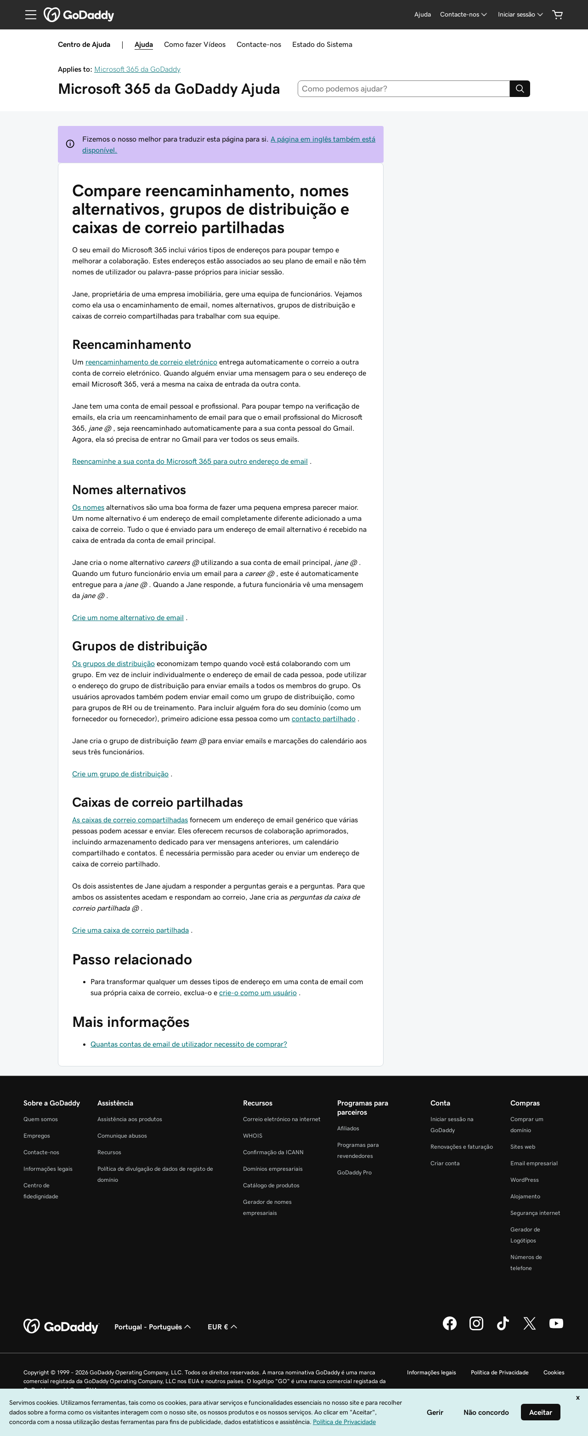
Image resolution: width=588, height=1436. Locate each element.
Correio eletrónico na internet (282, 1119)
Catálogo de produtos (271, 1185)
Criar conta (445, 1163)
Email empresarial (534, 1163)
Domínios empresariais (273, 1169)
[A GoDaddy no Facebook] (449, 1329)
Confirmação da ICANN (273, 1152)
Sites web (522, 1147)
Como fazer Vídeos (195, 44)
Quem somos (40, 1119)
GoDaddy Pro (354, 1172)
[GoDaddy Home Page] (61, 1326)
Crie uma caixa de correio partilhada (130, 930)
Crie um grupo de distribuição (120, 773)
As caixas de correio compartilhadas (130, 819)
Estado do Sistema (322, 44)
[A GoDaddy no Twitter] (529, 1329)
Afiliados (348, 1128)
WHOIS (252, 1136)
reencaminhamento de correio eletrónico (151, 361)
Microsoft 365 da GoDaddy (137, 69)
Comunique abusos (122, 1136)
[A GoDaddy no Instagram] (476, 1329)
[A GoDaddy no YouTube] (556, 1329)
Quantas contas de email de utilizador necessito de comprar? (188, 1044)
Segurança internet (535, 1213)
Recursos (109, 1152)
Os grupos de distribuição (113, 663)
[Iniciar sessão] (521, 14)
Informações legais (48, 1169)
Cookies (554, 1372)
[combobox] (404, 89)
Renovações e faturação (461, 1147)
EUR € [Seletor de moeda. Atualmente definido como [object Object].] (223, 1326)
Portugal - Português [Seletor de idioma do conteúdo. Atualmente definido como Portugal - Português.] (153, 1326)
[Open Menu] (27, 14)
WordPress (524, 1180)
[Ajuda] (423, 14)
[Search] (520, 88)
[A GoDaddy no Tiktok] (503, 1329)
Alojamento (525, 1196)
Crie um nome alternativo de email (128, 617)
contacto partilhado (324, 718)
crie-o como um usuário (258, 992)
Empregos (36, 1136)
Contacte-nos (259, 44)
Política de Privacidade (500, 1372)
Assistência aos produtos (129, 1119)
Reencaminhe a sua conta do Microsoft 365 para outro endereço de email (190, 461)
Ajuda (144, 44)
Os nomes (88, 507)
